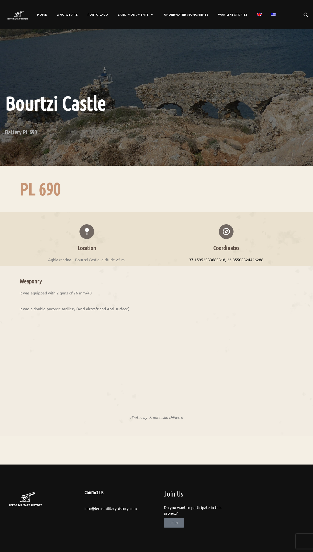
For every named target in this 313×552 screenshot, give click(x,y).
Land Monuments (136, 14)
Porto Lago (98, 14)
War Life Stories (232, 14)
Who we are (67, 14)
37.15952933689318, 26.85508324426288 (226, 259)
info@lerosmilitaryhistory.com (110, 508)
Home (42, 14)
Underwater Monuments (186, 14)
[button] (174, 523)
